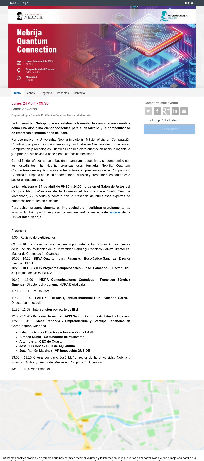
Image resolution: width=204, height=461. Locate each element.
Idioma (189, 2)
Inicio (12, 3)
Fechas (30, 93)
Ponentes (63, 93)
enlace (116, 212)
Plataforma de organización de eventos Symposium (104, 457)
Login (24, 3)
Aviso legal (9, 457)
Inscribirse (169, 129)
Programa (46, 93)
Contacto (79, 93)
